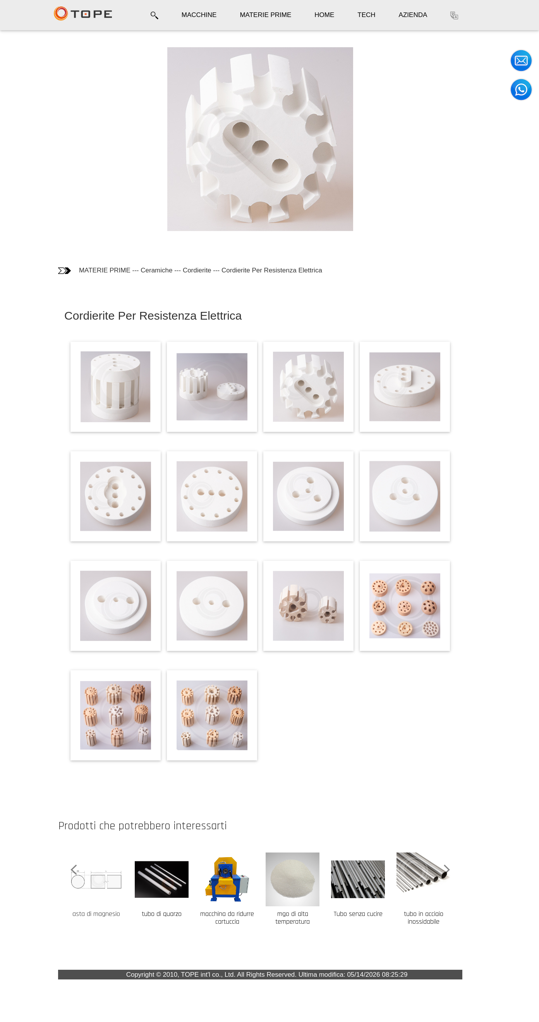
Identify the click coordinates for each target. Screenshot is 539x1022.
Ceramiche (206, 270)
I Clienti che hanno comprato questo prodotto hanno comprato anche (41, 133)
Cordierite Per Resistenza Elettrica (321, 270)
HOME (324, 15)
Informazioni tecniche (30, 97)
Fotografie (25, 77)
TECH (366, 15)
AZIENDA (413, 15)
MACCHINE (199, 15)
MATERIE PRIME (265, 15)
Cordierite (246, 270)
